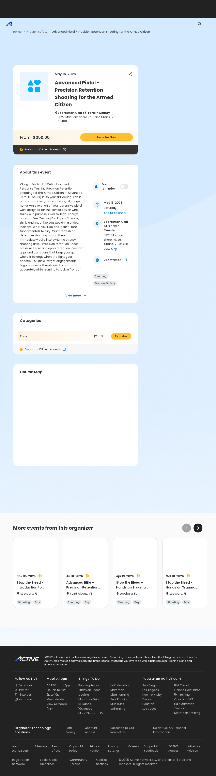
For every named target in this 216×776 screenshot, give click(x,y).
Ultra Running (119, 695)
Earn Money (70, 730)
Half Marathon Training (184, 706)
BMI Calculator (184, 685)
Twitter (24, 690)
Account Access (91, 730)
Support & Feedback (151, 748)
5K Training (182, 695)
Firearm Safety (37, 32)
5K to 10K (53, 695)
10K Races (85, 709)
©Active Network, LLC (138, 760)
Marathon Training (187, 713)
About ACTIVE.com (20, 748)
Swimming (117, 709)
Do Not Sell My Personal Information (169, 730)
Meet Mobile (55, 699)
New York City (152, 695)
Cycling (83, 695)
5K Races (84, 704)
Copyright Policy (76, 748)
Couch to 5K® (56, 690)
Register (121, 336)
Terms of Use (56, 748)
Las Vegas (149, 709)
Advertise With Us (193, 748)
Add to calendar (115, 213)
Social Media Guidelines (49, 762)
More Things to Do (91, 713)
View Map (110, 249)
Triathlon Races (89, 690)
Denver (147, 699)
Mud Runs (117, 704)
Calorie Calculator (187, 690)
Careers (133, 746)
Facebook (25, 685)
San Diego (149, 685)
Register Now (106, 137)
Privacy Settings (114, 748)
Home (17, 32)
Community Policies (78, 762)
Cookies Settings (102, 762)
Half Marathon (120, 685)
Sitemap (41, 746)
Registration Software (20, 762)
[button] (130, 74)
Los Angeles (150, 690)
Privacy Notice (95, 748)
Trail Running (119, 699)
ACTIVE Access (173, 748)
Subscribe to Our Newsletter (122, 730)
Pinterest (25, 695)
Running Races (88, 685)
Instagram (26, 699)
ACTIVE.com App (58, 685)
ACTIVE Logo (23, 657)
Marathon (117, 690)
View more (76, 295)
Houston (148, 704)
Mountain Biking (89, 699)
